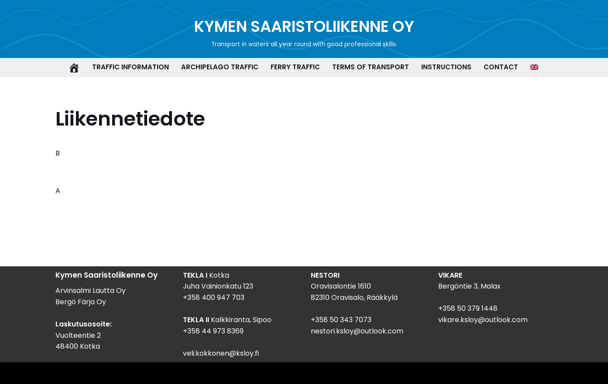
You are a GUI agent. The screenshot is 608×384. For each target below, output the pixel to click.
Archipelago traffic (219, 66)
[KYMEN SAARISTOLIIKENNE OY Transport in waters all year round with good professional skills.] (304, 32)
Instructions (446, 66)
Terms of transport (370, 66)
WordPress (91, 373)
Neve (15, 373)
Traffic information (130, 66)
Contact (501, 66)
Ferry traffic (295, 66)
